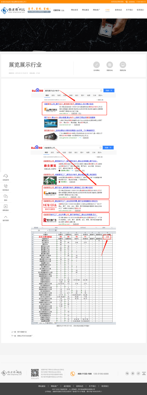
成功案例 (67, 386)
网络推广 (54, 386)
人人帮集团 (73, 389)
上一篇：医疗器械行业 (19, 332)
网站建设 (41, 386)
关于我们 (92, 386)
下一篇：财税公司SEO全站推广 (22, 336)
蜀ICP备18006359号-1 (94, 391)
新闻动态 (79, 386)
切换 (62, 10)
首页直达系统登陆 (117, 2)
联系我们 (105, 386)
